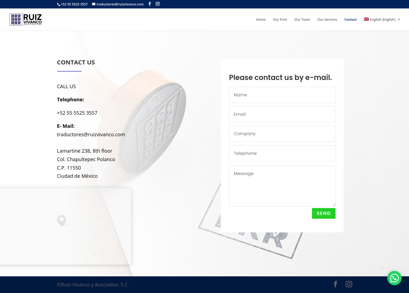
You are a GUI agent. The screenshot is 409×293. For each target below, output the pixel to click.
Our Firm (280, 20)
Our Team (302, 20)
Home (261, 20)
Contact (351, 20)
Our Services (327, 20)
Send (325, 213)
